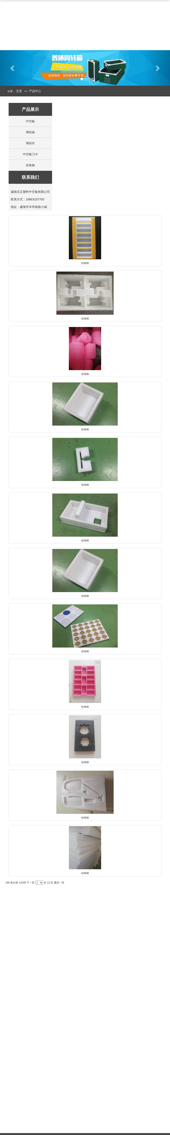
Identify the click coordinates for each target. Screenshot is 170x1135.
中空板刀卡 (30, 154)
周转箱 (132, 23)
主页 (19, 91)
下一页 (30, 882)
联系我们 (49, 35)
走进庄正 (14, 1126)
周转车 (30, 143)
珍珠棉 (30, 165)
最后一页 (59, 882)
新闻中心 (20, 35)
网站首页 (20, 23)
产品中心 (78, 23)
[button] (13, 70)
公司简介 (49, 23)
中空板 (106, 23)
